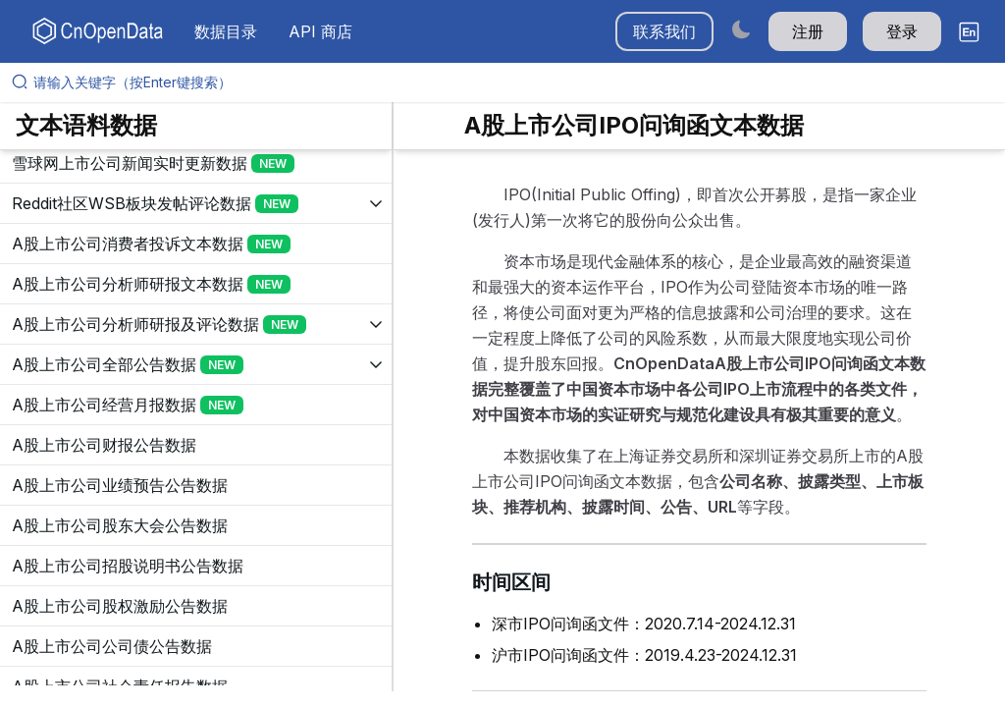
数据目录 (225, 31)
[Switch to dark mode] (741, 29)
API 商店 (320, 31)
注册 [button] (807, 31)
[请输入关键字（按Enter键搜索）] (510, 82)
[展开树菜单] (196, 163)
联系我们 (664, 31)
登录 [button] (902, 31)
